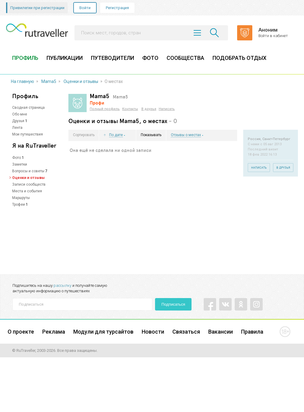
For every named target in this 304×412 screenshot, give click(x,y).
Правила (252, 331)
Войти (85, 7)
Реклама (53, 331)
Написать (167, 109)
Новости (153, 331)
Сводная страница (28, 107)
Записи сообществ (29, 184)
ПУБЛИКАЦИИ (65, 58)
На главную (22, 81)
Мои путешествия (27, 134)
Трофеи (18, 204)
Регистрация (117, 7)
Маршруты (21, 198)
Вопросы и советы (28, 171)
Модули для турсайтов (103, 331)
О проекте (21, 331)
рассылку (62, 285)
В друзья (148, 109)
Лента (17, 127)
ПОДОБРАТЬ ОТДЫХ (239, 58)
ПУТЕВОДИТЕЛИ (112, 58)
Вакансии (220, 331)
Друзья (18, 121)
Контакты (130, 109)
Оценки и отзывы (81, 81)
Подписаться (173, 304)
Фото (16, 158)
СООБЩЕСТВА (185, 58)
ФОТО (150, 58)
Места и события (27, 191)
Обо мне (19, 114)
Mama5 (48, 81)
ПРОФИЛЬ (25, 58)
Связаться (186, 331)
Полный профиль (105, 109)
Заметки (19, 164)
